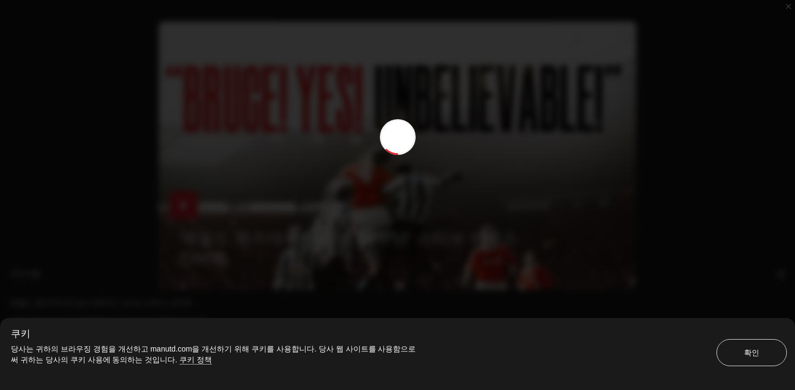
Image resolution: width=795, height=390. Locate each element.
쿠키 (20, 334)
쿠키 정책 (195, 359)
